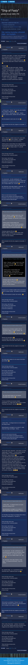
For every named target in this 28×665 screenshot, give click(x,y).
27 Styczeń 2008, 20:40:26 (6, 52)
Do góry (3, 648)
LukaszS (8, 171)
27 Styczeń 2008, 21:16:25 (6, 251)
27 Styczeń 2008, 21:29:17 (6, 356)
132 (15, 41)
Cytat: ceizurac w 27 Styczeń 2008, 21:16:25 (13, 325)
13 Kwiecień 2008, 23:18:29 (7, 620)
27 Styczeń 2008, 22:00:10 (6, 419)
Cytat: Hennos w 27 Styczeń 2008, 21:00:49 (13, 255)
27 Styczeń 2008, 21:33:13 (6, 388)
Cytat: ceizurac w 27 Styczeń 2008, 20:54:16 (13, 211)
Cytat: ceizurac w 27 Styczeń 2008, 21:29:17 (13, 392)
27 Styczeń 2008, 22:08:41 (6, 497)
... (13, 41)
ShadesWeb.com (17, 663)
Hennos (8, 102)
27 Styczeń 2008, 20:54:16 (6, 134)
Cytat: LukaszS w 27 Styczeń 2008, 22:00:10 (13, 501)
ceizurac (8, 47)
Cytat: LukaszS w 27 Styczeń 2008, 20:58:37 (13, 547)
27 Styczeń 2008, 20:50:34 (6, 107)
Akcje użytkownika (22, 43)
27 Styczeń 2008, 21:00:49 (6, 208)
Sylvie (20, 26)
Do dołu (3, 41)
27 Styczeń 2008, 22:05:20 (6, 447)
